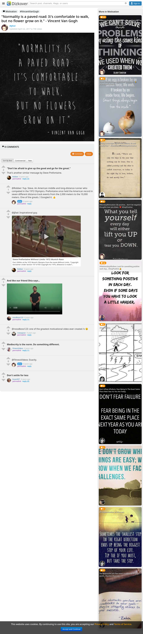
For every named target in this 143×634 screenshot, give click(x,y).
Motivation (10, 11)
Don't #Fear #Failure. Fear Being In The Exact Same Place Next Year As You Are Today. (119, 390)
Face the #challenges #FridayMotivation (115, 450)
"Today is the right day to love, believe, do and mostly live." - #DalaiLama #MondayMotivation (117, 144)
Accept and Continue (71, 629)
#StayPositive (104, 328)
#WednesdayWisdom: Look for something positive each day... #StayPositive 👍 (119, 267)
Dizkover (17, 3)
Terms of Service (122, 624)
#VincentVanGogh (29, 11)
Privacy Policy (102, 624)
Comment (77, 154)
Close (89, 154)
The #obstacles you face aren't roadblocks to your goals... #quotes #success (119, 574)
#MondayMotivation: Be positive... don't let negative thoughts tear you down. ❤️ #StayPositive (120, 206)
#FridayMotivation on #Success (111, 512)
